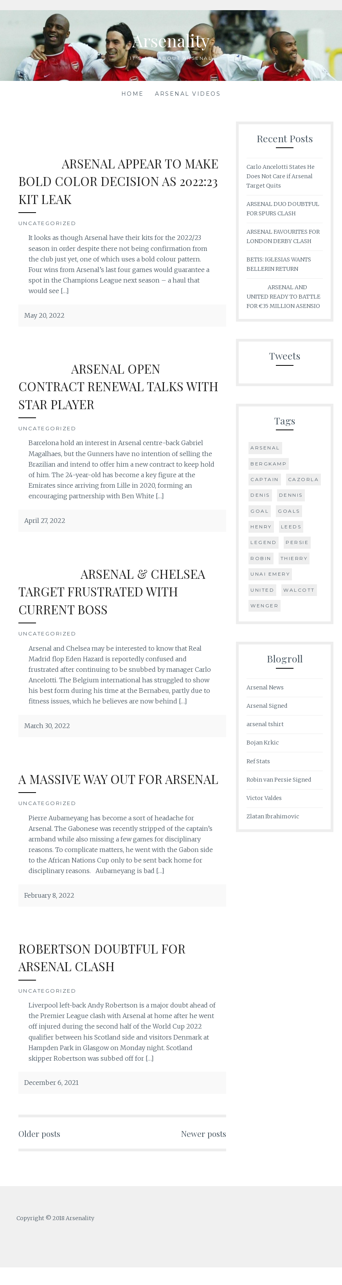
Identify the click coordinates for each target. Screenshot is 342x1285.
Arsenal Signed (267, 705)
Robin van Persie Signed (279, 779)
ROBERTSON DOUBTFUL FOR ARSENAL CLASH (110, 974)
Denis (260, 495)
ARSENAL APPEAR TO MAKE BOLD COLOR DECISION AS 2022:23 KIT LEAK (115, 181)
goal (259, 511)
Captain (264, 479)
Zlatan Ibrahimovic (273, 816)
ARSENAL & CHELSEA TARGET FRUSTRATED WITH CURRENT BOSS (121, 591)
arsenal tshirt (265, 724)
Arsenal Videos (188, 93)
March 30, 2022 (47, 726)
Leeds (291, 527)
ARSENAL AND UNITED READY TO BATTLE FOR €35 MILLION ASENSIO (283, 297)
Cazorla (303, 479)
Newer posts (200, 1150)
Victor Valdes (264, 798)
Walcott (299, 590)
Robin (261, 558)
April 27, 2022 (44, 520)
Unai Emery (270, 574)
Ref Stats (258, 761)
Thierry (294, 558)
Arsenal (265, 448)
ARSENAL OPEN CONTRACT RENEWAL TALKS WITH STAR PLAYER (109, 386)
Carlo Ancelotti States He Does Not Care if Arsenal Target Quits (281, 176)
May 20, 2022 (44, 315)
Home (132, 93)
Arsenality (171, 39)
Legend (263, 542)
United (262, 590)
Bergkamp (268, 464)
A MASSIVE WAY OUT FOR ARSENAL (98, 787)
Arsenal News (265, 687)
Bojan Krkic (263, 742)
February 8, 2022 (49, 913)
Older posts (42, 1150)
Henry (261, 527)
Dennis (291, 495)
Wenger (264, 605)
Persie (297, 542)
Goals (289, 511)
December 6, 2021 (51, 1100)
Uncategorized (47, 223)
